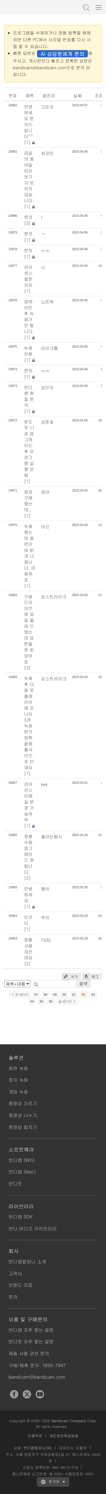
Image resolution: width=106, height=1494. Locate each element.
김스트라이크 (53, 596)
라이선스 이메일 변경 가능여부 (29, 801)
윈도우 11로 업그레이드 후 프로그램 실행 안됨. (29, 448)
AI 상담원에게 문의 (62, 53)
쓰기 (70, 976)
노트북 (47, 302)
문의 (28, 217)
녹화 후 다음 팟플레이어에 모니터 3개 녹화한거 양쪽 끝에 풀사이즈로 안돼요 (29, 722)
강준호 (47, 422)
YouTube (40, 1394)
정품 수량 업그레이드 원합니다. (29, 854)
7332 (46, 940)
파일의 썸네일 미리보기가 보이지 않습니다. (29, 176)
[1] (27, 142)
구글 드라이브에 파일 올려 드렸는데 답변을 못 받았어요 (29, 628)
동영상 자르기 (22, 1103)
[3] (27, 223)
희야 (45, 492)
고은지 (47, 107)
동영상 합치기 (22, 1127)
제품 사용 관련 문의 (28, 1353)
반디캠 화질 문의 (29, 396)
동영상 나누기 (22, 1115)
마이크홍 (49, 348)
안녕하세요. (28, 894)
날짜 (77, 95)
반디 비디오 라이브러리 (32, 1228)
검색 (83, 983)
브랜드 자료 (20, 1285)
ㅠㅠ (45, 251)
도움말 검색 (85, 7)
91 (73, 994)
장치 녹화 (18, 1080)
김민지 (47, 387)
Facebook (14, 1394)
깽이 (45, 889)
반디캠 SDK (20, 1216)
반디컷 (15, 1183)
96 (51, 1001)
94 (32, 1001)
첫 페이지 (19, 994)
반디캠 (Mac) (22, 1171)
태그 (90, 976)
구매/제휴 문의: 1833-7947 (37, 1365)
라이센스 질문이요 (28, 276)
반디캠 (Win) (21, 1160)
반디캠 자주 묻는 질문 (31, 1330)
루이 (45, 917)
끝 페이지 (67, 1001)
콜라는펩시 (51, 836)
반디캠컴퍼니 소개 (27, 1261)
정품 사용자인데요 (28, 948)
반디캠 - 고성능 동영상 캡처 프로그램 (32, 7)
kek (44, 784)
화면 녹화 (18, 1068)
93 (93, 994)
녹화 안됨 (28, 351)
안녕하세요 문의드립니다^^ (29, 121)
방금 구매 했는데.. (28, 500)
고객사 (15, 1273)
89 (55, 994)
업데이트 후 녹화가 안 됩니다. (29, 316)
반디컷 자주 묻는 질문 (31, 1341)
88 (45, 994)
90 (64, 994)
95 (41, 1001)
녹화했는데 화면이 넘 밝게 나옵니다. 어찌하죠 (29, 553)
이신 (45, 526)
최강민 (47, 153)
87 (36, 994)
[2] (27, 878)
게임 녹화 (18, 1091)
